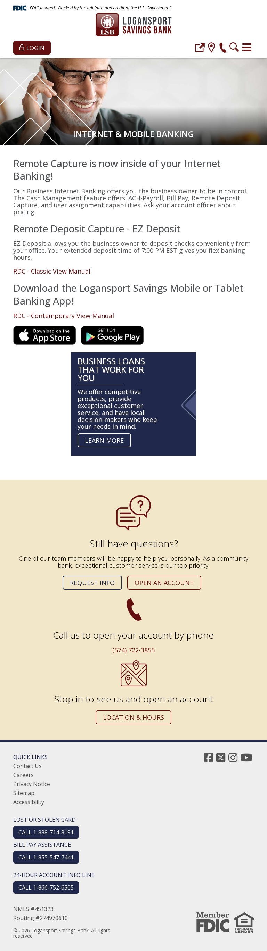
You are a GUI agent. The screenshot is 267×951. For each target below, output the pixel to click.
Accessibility (28, 802)
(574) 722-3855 (133, 650)
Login (31, 48)
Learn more (104, 440)
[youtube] (246, 757)
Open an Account (164, 582)
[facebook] (208, 757)
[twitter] (220, 757)
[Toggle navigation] (246, 47)
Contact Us (27, 766)
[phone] (223, 48)
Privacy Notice (31, 784)
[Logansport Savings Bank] (134, 26)
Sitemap (23, 793)
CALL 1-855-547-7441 (46, 857)
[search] (234, 48)
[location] (211, 48)
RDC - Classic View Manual (51, 271)
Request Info (92, 582)
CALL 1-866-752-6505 (46, 887)
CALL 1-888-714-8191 (46, 832)
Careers (23, 775)
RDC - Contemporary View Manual (63, 315)
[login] (200, 48)
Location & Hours (133, 717)
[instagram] (232, 757)
